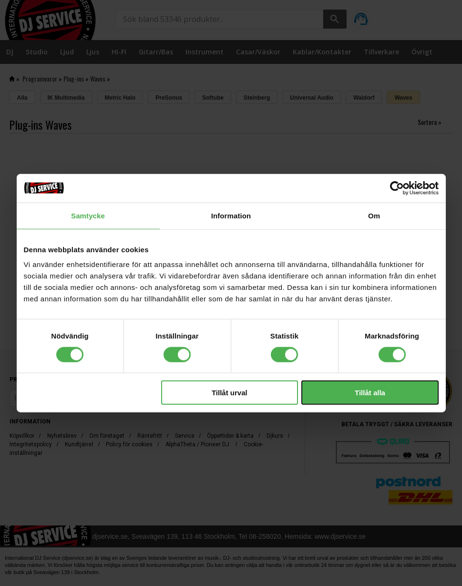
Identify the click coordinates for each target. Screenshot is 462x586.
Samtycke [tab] (88, 215)
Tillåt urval (229, 393)
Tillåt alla (370, 393)
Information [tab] (231, 215)
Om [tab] (374, 215)
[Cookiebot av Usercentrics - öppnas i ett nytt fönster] (397, 188)
